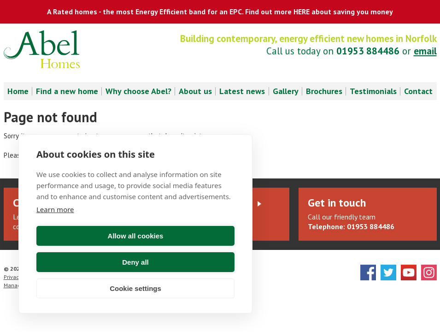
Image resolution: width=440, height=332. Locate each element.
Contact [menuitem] (418, 91)
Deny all (186, 262)
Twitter (388, 272)
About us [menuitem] (195, 91)
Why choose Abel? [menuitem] (138, 91)
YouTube (409, 272)
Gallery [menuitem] (286, 91)
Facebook (368, 272)
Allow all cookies (84, 262)
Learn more (55, 235)
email (425, 51)
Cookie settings (135, 288)
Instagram (429, 272)
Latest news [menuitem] (242, 91)
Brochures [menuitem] (324, 91)
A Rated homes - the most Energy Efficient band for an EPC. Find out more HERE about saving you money (220, 11)
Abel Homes (42, 49)
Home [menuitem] (18, 91)
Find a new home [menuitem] (67, 91)
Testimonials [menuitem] (373, 91)
